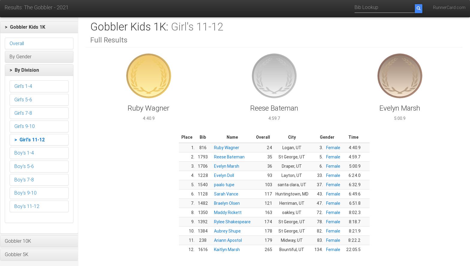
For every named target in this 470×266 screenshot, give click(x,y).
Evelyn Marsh (226, 166)
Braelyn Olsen (227, 203)
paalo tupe (224, 184)
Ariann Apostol (228, 240)
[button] (39, 27)
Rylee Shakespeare (232, 221)
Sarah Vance (226, 194)
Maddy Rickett (228, 212)
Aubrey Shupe (227, 231)
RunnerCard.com (449, 7)
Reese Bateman (229, 157)
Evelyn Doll (224, 175)
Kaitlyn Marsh (227, 249)
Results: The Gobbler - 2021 (36, 7)
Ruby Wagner (226, 147)
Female (333, 147)
